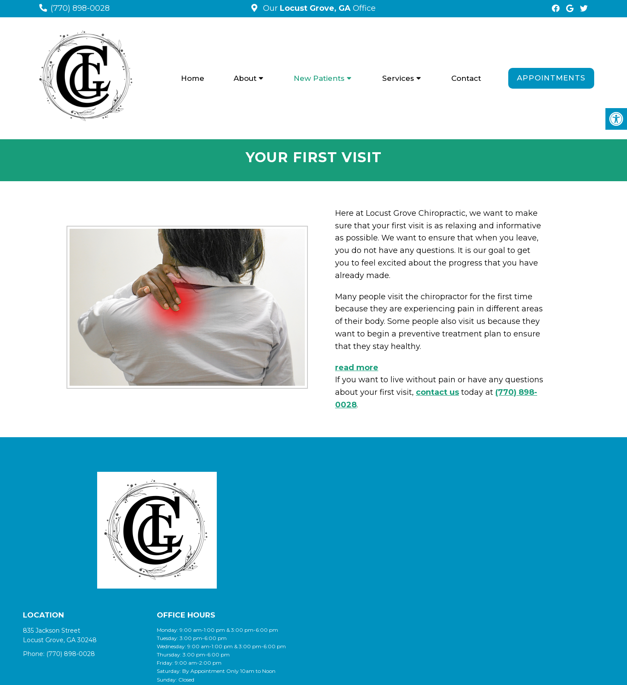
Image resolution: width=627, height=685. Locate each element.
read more (356, 367)
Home (192, 78)
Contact (466, 78)
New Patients (319, 78)
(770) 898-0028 (80, 8)
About (245, 78)
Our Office (318, 8)
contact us (437, 392)
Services (398, 78)
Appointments (551, 78)
